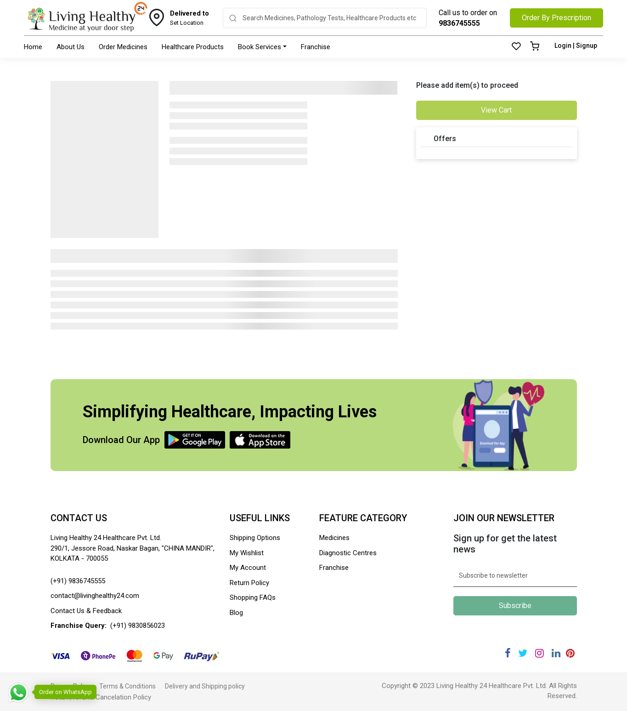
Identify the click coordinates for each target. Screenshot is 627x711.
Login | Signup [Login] (575, 45)
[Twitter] (522, 653)
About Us (70, 47)
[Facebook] (508, 653)
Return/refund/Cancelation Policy (101, 697)
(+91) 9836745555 (78, 581)
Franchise (315, 47)
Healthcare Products (193, 47)
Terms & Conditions (127, 686)
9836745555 (459, 23)
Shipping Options (255, 538)
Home (33, 47)
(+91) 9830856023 (137, 625)
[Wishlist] (516, 46)
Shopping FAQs (253, 597)
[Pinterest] (570, 653)
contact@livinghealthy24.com (95, 596)
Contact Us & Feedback (86, 611)
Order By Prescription (556, 17)
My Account (248, 567)
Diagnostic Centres (348, 553)
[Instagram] (539, 653)
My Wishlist (247, 553)
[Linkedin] (556, 653)
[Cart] (534, 46)
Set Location (189, 17)
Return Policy (249, 583)
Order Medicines (123, 47)
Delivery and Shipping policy (205, 686)
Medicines (334, 538)
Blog (236, 613)
